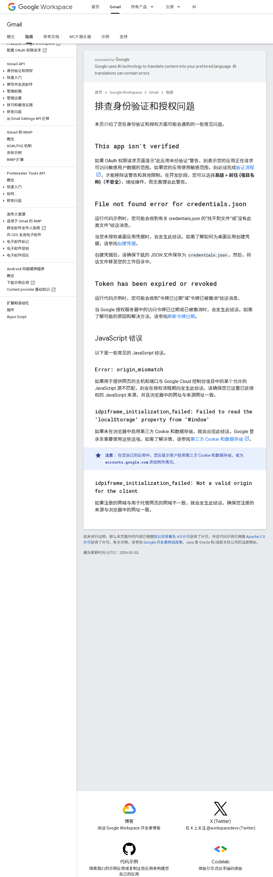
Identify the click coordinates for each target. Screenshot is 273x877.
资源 (170, 6)
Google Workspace (126, 92)
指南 (169, 92)
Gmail (14, 24)
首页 (95, 6)
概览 (11, 36)
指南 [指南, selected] (29, 36)
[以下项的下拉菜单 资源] (180, 7)
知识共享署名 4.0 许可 (172, 536)
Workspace (45, 7)
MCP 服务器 (80, 36)
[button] (37, 70)
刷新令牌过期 (181, 316)
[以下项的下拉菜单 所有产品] (154, 7)
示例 (105, 36)
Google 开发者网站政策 (162, 542)
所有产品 (139, 6)
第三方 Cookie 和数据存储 (216, 439)
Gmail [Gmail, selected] (115, 6)
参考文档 (51, 36)
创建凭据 (127, 243)
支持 (124, 36)
